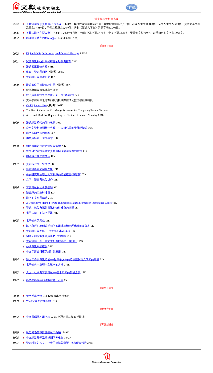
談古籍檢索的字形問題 (39, 169)
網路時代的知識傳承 (38, 156)
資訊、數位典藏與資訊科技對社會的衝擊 (50, 207)
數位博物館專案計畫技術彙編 (43, 332)
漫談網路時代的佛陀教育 (40, 122)
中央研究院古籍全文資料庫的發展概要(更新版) (53, 174)
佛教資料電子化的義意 (39, 138)
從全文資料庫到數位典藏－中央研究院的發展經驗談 (56, 127)
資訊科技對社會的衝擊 (39, 187)
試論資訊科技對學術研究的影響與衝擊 (48, 61)
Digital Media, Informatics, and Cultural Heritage (52, 53)
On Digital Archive (36, 105)
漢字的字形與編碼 (36, 197)
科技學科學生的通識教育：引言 (44, 280)
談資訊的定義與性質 (38, 192)
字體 (34, 295)
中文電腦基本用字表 (38, 316)
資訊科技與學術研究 (38, 77)
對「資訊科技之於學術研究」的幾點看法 (50, 95)
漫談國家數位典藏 (36, 66)
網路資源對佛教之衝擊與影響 (43, 145)
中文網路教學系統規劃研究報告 (44, 337)
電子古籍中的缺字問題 (39, 212)
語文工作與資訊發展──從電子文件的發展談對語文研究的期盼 (62, 259)
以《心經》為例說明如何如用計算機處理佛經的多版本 (58, 225)
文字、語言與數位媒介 (39, 179)
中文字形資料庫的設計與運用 (43, 251)
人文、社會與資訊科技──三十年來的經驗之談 (53, 272)
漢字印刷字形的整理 (38, 133)
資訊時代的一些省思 (38, 164)
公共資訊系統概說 (36, 246)
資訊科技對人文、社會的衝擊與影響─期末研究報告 (56, 342)
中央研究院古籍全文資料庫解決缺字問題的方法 (54, 151)
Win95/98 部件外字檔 (38, 301)
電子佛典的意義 (35, 220)
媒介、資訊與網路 (36, 71)
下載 (44, 24)
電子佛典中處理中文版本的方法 (44, 264)
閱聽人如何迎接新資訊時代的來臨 (46, 236)
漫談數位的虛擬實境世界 (40, 84)
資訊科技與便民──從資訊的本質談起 (48, 231)
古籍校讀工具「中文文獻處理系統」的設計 (51, 241)
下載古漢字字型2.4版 (38, 32)
